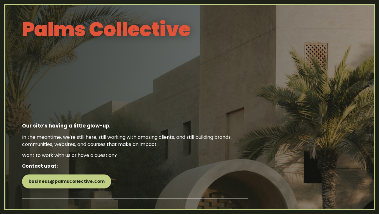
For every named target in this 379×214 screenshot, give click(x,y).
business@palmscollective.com (67, 181)
